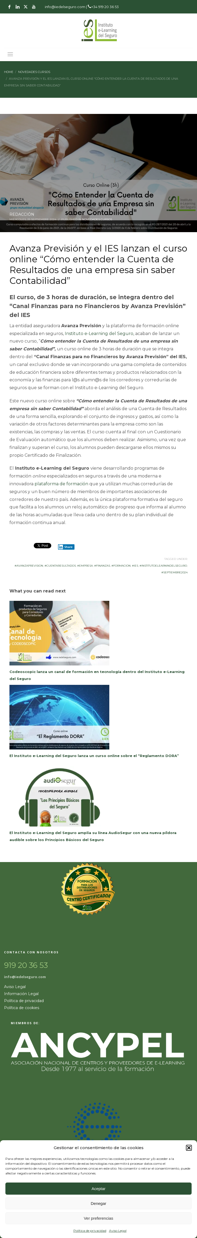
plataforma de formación (61, 483)
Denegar (98, 1203)
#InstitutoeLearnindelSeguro (163, 565)
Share (65, 547)
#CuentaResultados (60, 565)
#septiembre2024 (174, 572)
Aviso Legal (118, 1231)
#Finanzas (102, 565)
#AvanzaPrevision (29, 565)
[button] (189, 1147)
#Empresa (85, 565)
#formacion (121, 565)
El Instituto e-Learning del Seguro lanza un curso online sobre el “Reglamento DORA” (94, 756)
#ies (135, 565)
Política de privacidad (89, 1231)
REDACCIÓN (21, 214)
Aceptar (98, 1188)
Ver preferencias (98, 1218)
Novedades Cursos (97, 219)
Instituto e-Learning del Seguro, (99, 333)
